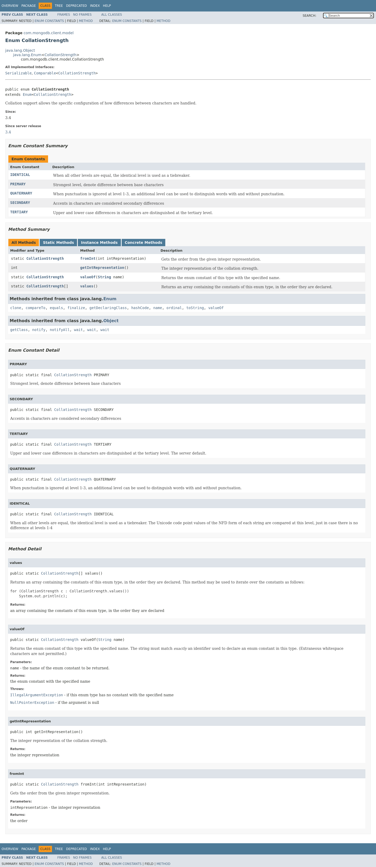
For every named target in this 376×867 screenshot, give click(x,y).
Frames (63, 14)
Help (107, 6)
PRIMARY (18, 184)
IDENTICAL (20, 175)
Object (111, 320)
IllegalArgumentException (36, 695)
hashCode (140, 308)
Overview (10, 6)
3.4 (8, 132)
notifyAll (60, 330)
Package (28, 6)
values (86, 286)
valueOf (88, 277)
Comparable (45, 73)
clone (15, 308)
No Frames (82, 14)
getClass (19, 330)
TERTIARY (19, 212)
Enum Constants (49, 21)
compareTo (35, 308)
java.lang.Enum (27, 55)
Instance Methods (99, 242)
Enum (27, 94)
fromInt (88, 258)
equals (56, 308)
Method (86, 21)
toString (195, 308)
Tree (59, 6)
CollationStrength (60, 55)
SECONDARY (20, 202)
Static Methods (58, 242)
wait (78, 330)
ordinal (174, 308)
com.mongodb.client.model (49, 33)
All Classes (111, 14)
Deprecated (76, 6)
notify (38, 330)
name (157, 308)
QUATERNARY (21, 193)
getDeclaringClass (108, 308)
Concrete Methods (143, 242)
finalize (76, 308)
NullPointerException (32, 702)
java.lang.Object (20, 50)
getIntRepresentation (102, 268)
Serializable (18, 73)
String (104, 277)
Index (95, 6)
